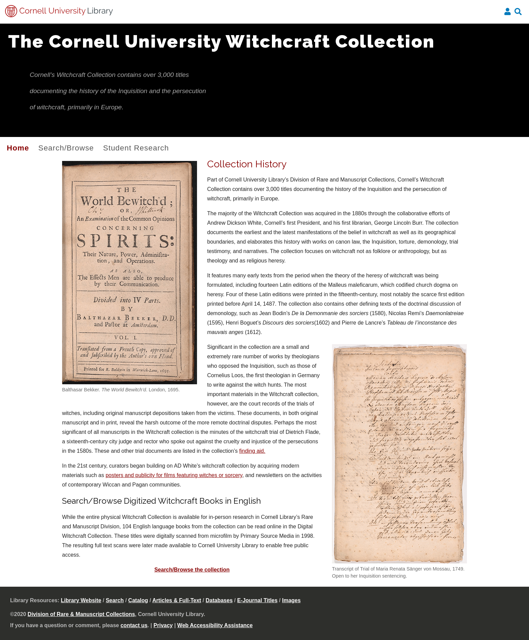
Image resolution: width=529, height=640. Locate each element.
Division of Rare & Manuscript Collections (81, 614)
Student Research (136, 148)
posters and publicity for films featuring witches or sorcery (174, 475)
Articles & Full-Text (176, 600)
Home (18, 148)
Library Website (81, 600)
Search (114, 600)
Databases (219, 600)
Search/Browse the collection (191, 570)
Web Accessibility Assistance (215, 625)
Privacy (163, 625)
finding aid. (252, 451)
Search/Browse (66, 148)
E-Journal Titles (257, 600)
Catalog (138, 600)
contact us (133, 625)
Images (291, 600)
